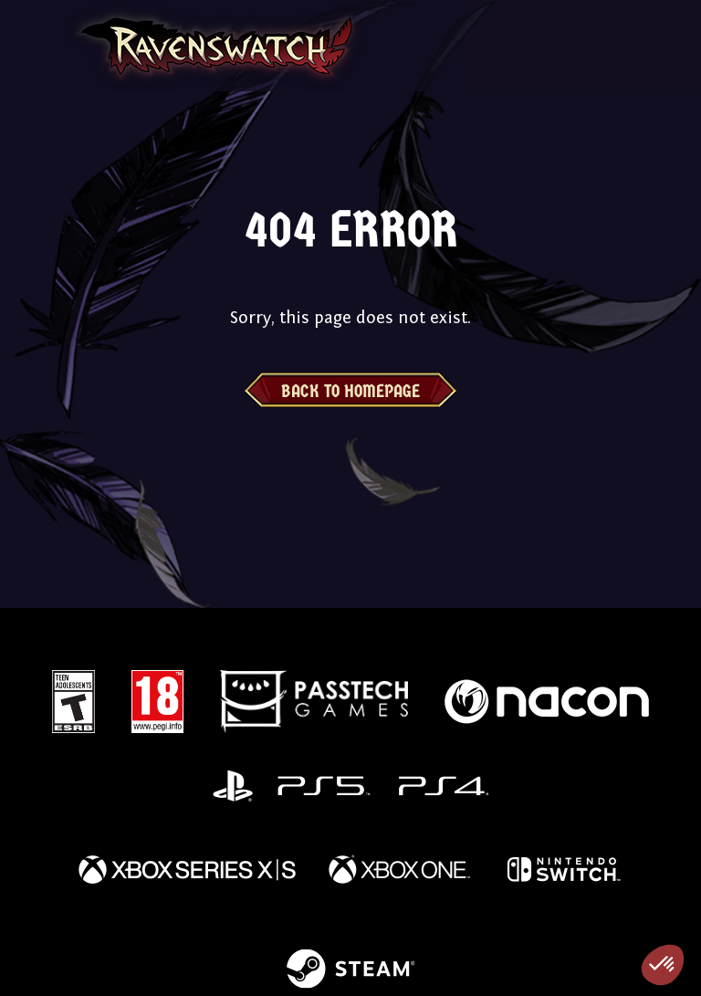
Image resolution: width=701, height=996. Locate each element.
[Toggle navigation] (39, 45)
